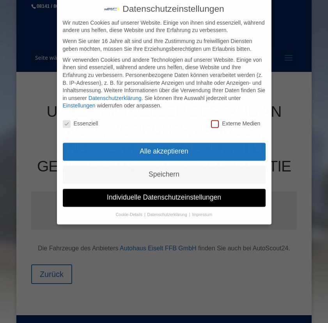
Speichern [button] (164, 171)
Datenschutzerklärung (115, 94)
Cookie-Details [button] (130, 211)
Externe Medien (235, 120)
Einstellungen (79, 102)
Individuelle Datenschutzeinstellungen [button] (164, 194)
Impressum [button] (202, 211)
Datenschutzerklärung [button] (167, 211)
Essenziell (80, 120)
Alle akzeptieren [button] (164, 148)
